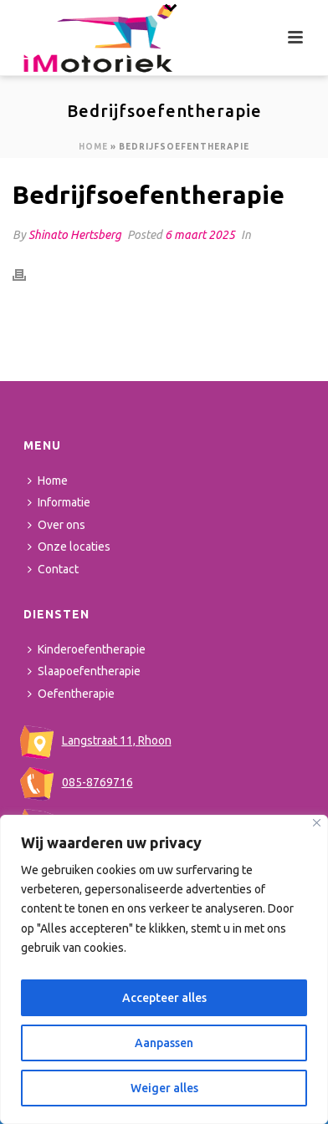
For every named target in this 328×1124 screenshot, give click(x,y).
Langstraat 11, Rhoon (96, 740)
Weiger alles (164, 1088)
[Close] (316, 822)
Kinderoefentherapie (87, 649)
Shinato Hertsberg (74, 235)
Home (93, 146)
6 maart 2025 (200, 235)
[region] (164, 969)
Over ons (56, 524)
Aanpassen (164, 1043)
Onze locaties (69, 546)
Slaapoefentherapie (84, 671)
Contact (53, 569)
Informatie (59, 502)
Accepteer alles (164, 997)
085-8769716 (76, 782)
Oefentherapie (71, 693)
